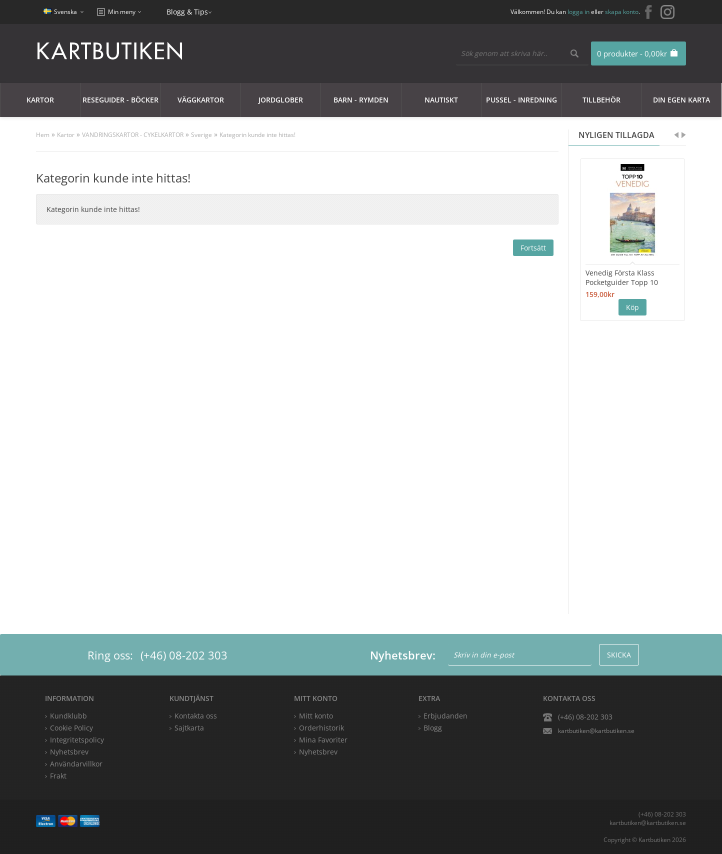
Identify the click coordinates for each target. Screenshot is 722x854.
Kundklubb (68, 715)
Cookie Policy (71, 727)
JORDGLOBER (280, 99)
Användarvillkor (76, 763)
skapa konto (621, 12)
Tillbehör (601, 99)
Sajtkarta (189, 727)
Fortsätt (533, 247)
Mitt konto (316, 715)
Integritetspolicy (77, 739)
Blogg (433, 727)
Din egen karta (681, 99)
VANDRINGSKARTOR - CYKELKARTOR (133, 134)
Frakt (58, 775)
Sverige (201, 134)
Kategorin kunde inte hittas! (258, 134)
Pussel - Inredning (521, 99)
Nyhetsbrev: (403, 655)
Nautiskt (441, 99)
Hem (43, 134)
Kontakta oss (195, 715)
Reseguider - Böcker (120, 99)
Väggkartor (201, 99)
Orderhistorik (321, 727)
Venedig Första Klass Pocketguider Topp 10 (622, 277)
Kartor (40, 99)
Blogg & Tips (187, 11)
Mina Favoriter (323, 739)
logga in (579, 12)
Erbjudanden (446, 715)
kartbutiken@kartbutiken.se (596, 730)
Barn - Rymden (361, 99)
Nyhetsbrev (318, 751)
